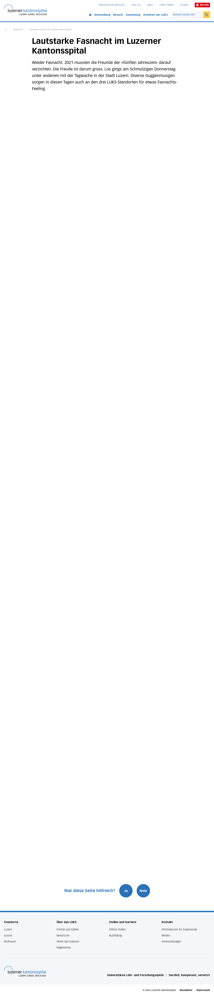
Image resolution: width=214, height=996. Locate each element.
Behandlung (102, 14)
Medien (166, 935)
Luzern (8, 929)
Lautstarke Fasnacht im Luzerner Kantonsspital (50, 30)
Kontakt (184, 5)
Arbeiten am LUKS (155, 14)
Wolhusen (10, 941)
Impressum (203, 990)
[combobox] (186, 14)
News (150, 5)
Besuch (118, 14)
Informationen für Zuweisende (179, 929)
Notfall (202, 5)
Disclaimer (186, 990)
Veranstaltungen (171, 941)
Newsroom (18, 30)
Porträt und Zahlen (68, 929)
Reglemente (64, 947)
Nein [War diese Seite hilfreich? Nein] (143, 891)
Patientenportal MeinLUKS (112, 5)
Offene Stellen (167, 5)
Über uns (136, 5)
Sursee (8, 935)
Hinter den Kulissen (68, 941)
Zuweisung (133, 14)
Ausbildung (115, 935)
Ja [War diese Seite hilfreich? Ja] (126, 891)
